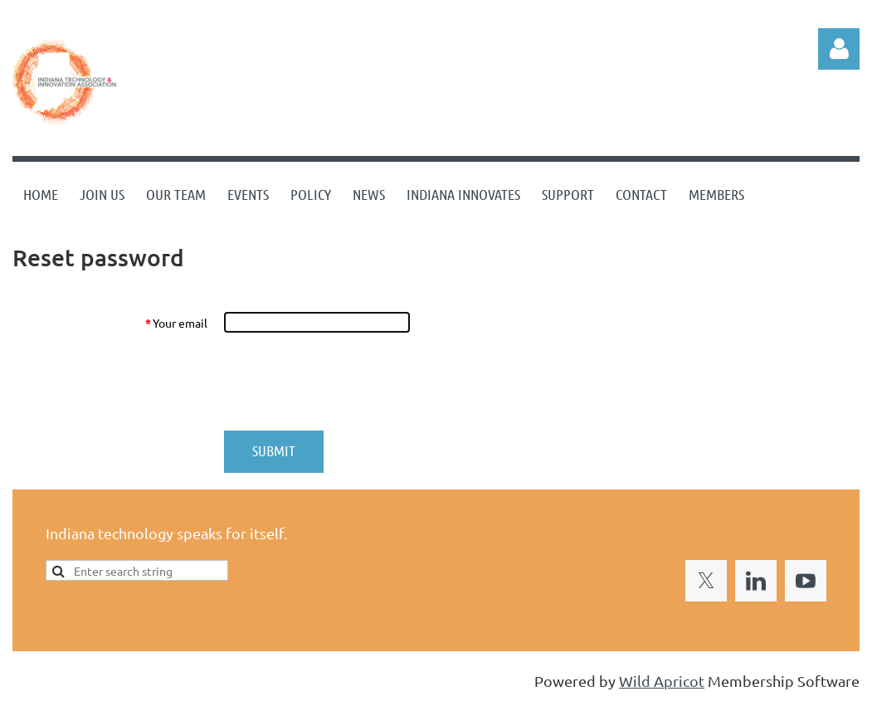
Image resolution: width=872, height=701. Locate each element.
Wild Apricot (661, 680)
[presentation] (350, 381)
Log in (839, 49)
